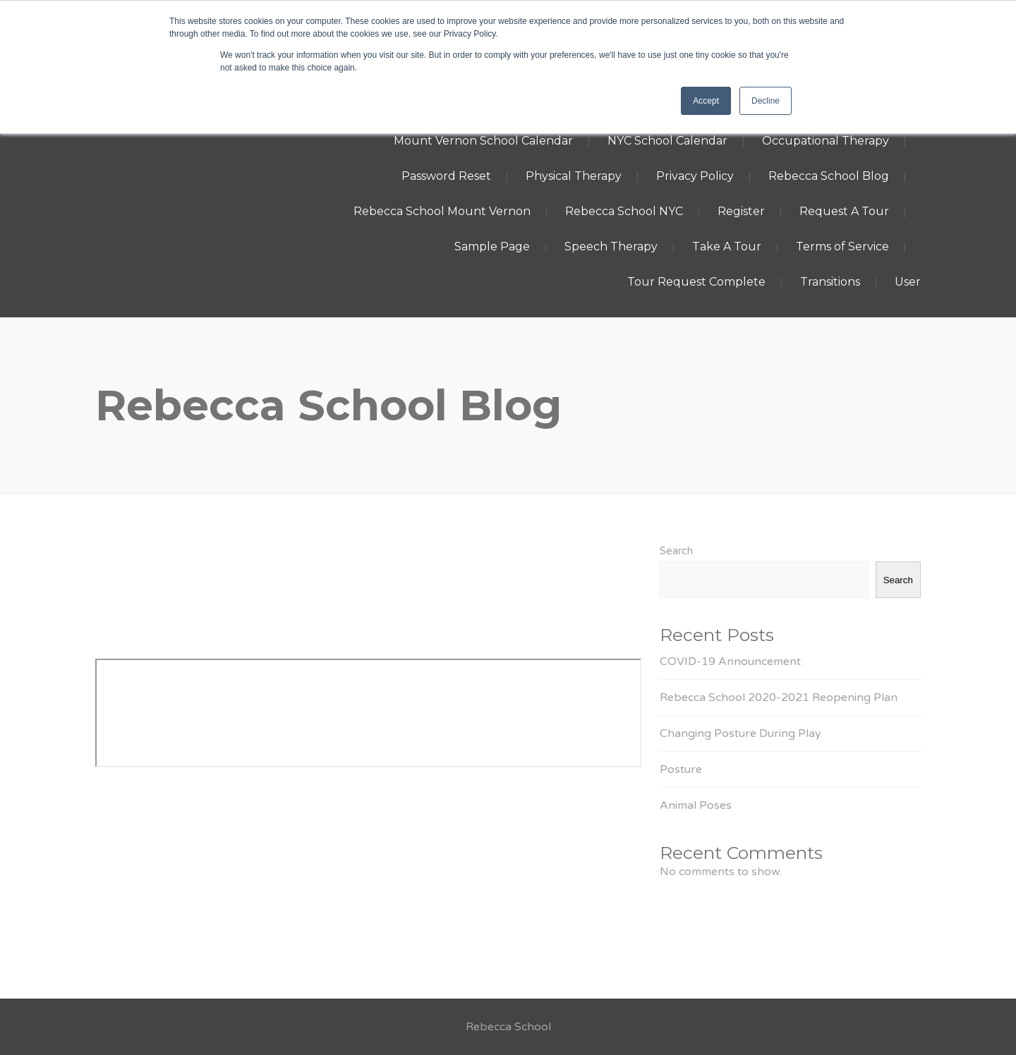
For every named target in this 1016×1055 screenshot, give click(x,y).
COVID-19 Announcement (730, 661)
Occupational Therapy (825, 140)
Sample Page (492, 246)
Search (676, 550)
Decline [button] (765, 101)
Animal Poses (696, 805)
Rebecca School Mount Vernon (442, 211)
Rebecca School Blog (828, 176)
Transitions (830, 281)
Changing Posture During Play (740, 733)
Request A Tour (844, 211)
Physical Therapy (574, 176)
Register (741, 211)
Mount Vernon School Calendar (483, 140)
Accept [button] (706, 101)
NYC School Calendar (667, 140)
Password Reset (446, 176)
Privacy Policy (695, 176)
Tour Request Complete (696, 281)
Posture (681, 769)
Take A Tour (726, 246)
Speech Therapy (611, 246)
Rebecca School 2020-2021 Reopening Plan (778, 697)
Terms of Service (842, 246)
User (908, 281)
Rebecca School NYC (624, 211)
